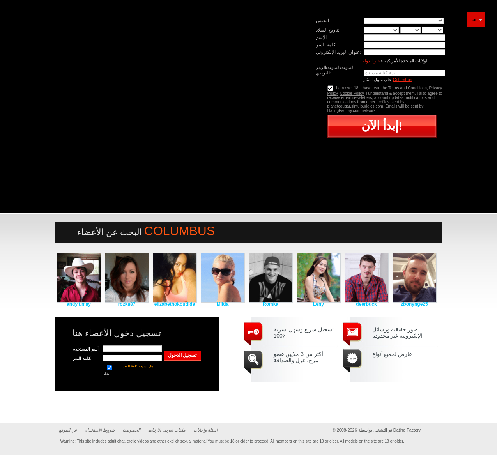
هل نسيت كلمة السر (138, 366)
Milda (223, 304)
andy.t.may (79, 304)
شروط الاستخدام (100, 430)
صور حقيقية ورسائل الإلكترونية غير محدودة (397, 332)
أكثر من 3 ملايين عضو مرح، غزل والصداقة (298, 357)
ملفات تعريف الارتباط (167, 430)
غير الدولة (371, 60)
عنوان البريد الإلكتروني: (338, 52)
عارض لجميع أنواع (392, 354)
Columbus (402, 79)
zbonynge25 (414, 304)
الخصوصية (131, 430)
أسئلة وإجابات (205, 430)
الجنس (322, 20)
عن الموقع (68, 430)
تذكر (109, 370)
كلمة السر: (326, 45)
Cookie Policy (352, 93)
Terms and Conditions (407, 88)
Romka (270, 304)
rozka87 (127, 304)
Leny (318, 304)
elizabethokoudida (174, 304)
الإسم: (322, 37)
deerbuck (366, 304)
